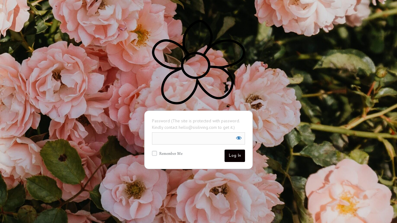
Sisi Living (198, 62)
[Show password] (239, 138)
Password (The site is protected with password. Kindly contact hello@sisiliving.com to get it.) (196, 124)
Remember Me (167, 154)
